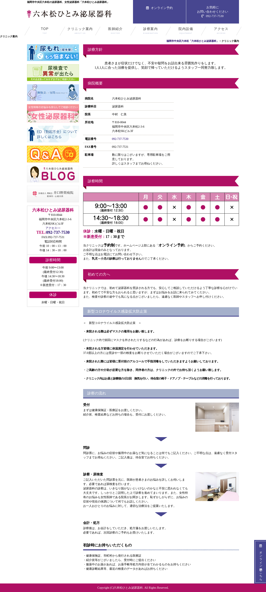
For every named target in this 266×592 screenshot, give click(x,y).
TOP (44, 31)
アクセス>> (53, 228)
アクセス (221, 31)
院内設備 (185, 31)
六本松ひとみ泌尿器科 (128, 587)
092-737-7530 (120, 139)
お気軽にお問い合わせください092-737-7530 (212, 12)
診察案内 (150, 31)
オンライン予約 (159, 8)
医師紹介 (115, 31)
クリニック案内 (80, 31)
